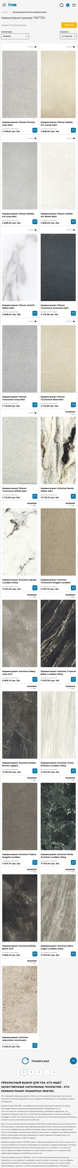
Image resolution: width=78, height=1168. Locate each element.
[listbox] (15, 36)
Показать (64, 32)
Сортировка (6, 32)
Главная (4, 12)
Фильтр (69, 25)
